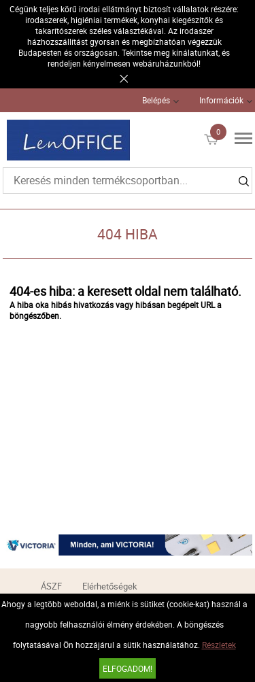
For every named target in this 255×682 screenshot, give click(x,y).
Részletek (219, 644)
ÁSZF (51, 586)
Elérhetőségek (109, 586)
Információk (221, 100)
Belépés (156, 100)
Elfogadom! (127, 668)
